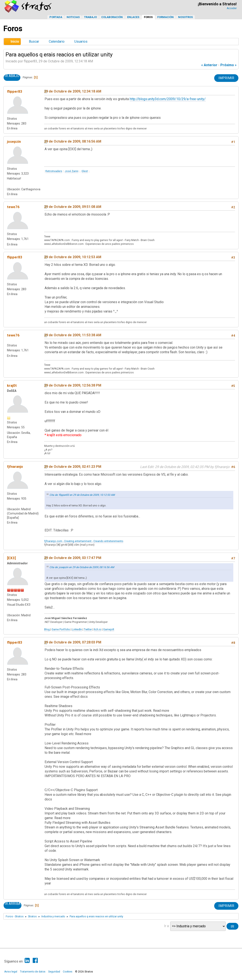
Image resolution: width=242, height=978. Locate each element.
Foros (148, 17)
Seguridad (54, 971)
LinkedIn (77, 629)
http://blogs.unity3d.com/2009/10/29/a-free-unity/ (168, 99)
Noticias (73, 17)
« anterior (209, 65)
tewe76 (13, 207)
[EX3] (11, 558)
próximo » (228, 65)
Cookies (67, 971)
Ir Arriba (12, 904)
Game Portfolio (61, 629)
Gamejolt (108, 629)
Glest (85, 171)
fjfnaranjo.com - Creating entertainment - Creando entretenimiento (83, 541)
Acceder (232, 8)
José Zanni (71, 171)
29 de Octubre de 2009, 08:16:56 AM (72, 141)
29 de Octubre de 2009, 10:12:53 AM (72, 257)
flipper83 (14, 91)
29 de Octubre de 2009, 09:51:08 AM (72, 207)
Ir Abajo (12, 76)
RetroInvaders (53, 171)
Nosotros (185, 17)
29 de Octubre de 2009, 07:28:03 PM (72, 642)
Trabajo (90, 17)
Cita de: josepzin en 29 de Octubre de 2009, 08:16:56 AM (81, 567)
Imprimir (226, 78)
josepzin (14, 141)
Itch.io (97, 629)
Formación (165, 17)
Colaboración (112, 17)
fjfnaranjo (15, 466)
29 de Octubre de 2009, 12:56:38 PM (72, 385)
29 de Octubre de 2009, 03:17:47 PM (72, 558)
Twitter (88, 629)
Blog (47, 629)
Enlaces (133, 17)
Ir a (166, 926)
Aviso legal (10, 971)
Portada (55, 17)
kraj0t (12, 385)
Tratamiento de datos (32, 971)
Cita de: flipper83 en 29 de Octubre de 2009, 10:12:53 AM (82, 494)
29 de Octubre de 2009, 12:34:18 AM (72, 91)
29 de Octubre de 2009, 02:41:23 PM (72, 467)
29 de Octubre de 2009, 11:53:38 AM (72, 335)
